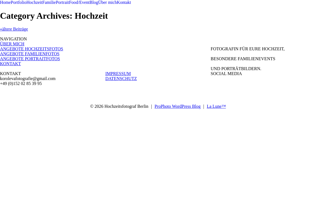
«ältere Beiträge (14, 29)
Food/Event (79, 2)
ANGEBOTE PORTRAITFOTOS (30, 58)
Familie (49, 2)
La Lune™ (216, 106)
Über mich (107, 2)
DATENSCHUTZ (121, 78)
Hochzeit (34, 2)
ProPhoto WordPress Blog (177, 106)
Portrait (62, 2)
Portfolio (18, 2)
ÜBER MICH (12, 44)
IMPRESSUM (118, 73)
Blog (93, 2)
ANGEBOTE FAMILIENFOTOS (29, 53)
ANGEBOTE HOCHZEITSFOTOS (31, 48)
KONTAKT (10, 63)
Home (5, 2)
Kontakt (124, 2)
